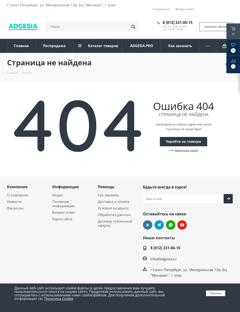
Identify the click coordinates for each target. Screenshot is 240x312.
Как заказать (108, 195)
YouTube (182, 225)
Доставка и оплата (113, 201)
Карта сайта (62, 219)
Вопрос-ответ (63, 212)
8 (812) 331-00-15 (177, 22)
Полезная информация (63, 203)
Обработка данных (114, 214)
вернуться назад (186, 150)
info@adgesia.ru (163, 259)
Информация (65, 186)
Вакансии (15, 208)
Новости (14, 201)
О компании (17, 195)
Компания (17, 186)
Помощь (106, 186)
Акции (57, 195)
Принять (216, 293)
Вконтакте (147, 225)
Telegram (159, 225)
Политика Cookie (58, 298)
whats (170, 225)
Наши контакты (159, 237)
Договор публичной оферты (115, 223)
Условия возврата (113, 208)
